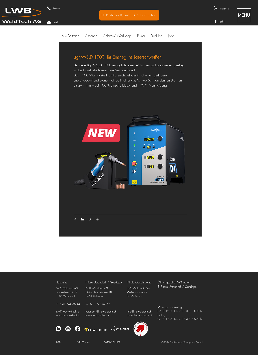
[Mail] (49, 22)
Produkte (156, 36)
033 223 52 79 (100, 304)
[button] (244, 15)
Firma (141, 36)
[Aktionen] (215, 8)
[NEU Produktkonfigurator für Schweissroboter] (129, 15)
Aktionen (91, 36)
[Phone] (49, 8)
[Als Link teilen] (90, 219)
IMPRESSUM (83, 342)
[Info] (215, 22)
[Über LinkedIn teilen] (82, 219)
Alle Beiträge (70, 36)
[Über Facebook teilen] (75, 219)
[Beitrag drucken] (97, 219)
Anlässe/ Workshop (117, 36)
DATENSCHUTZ (112, 342)
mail (56, 22)
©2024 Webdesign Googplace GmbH (181, 342)
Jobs (171, 36)
